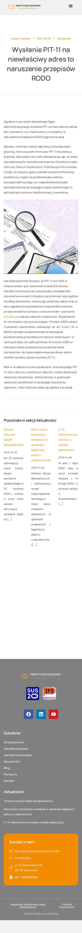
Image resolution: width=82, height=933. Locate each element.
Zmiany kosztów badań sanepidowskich (14, 437)
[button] (71, 6)
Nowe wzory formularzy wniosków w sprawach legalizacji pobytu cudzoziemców (41, 445)
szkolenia (10, 317)
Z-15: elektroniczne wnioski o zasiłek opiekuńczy (67, 440)
